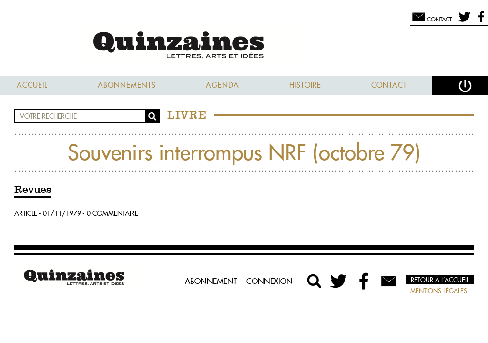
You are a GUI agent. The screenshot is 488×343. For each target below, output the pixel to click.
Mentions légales (438, 290)
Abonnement (211, 281)
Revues (32, 190)
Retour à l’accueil (440, 279)
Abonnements (127, 85)
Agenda (222, 85)
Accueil (32, 85)
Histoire (305, 85)
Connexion (269, 281)
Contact (389, 85)
